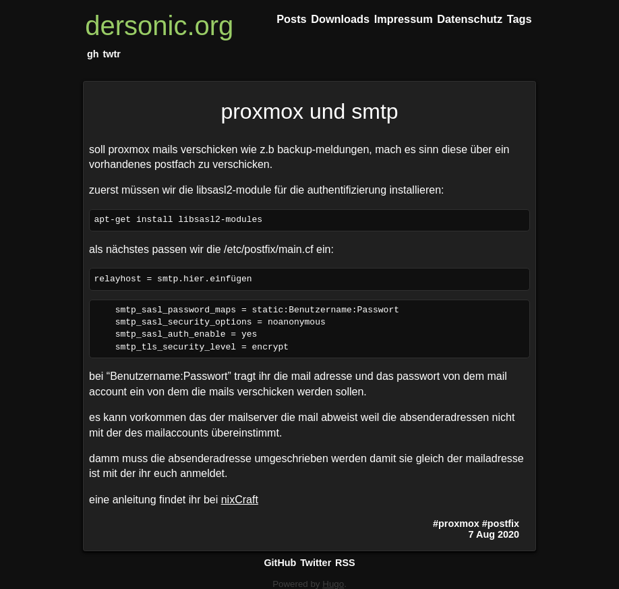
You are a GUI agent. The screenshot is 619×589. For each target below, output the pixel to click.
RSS (345, 562)
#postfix (500, 523)
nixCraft (239, 499)
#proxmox (456, 523)
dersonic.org (159, 25)
